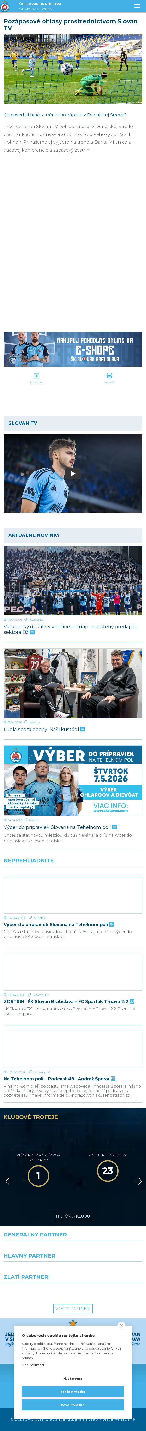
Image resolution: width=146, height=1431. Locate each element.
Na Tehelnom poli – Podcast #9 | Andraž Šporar (59, 1078)
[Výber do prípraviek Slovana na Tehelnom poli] (73, 780)
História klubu (73, 1216)
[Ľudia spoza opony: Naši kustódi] (73, 683)
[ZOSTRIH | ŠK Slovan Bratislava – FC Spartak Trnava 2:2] (73, 972)
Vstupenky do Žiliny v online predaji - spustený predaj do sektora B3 (70, 629)
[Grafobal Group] (109, 1291)
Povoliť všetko (73, 1405)
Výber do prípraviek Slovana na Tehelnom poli (60, 827)
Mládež (34, 820)
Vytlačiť (109, 382)
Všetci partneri (73, 1308)
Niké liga (34, 722)
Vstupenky (36, 619)
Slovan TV (41, 995)
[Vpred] (139, 1181)
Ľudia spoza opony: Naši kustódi (44, 729)
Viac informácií (33, 1365)
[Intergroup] (36, 1291)
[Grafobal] (36, 1270)
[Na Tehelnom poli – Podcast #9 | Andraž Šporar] (73, 1049)
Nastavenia (72, 1378)
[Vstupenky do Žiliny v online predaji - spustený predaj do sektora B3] (73, 580)
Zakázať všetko (72, 1391)
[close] (121, 1326)
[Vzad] (6, 1181)
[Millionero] (109, 1270)
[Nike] (73, 1249)
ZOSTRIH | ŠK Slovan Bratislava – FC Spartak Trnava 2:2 (68, 1001)
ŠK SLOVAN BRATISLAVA (40, 7)
